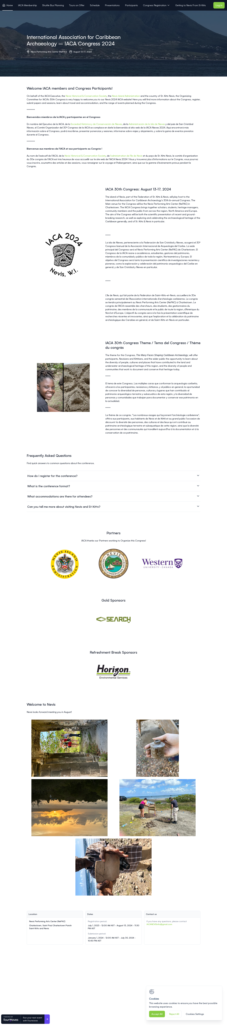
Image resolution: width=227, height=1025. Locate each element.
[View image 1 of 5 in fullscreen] (69, 748)
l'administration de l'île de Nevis (126, 155)
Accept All (157, 1014)
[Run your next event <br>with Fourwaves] (47, 1019)
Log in (219, 5)
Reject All (174, 1014)
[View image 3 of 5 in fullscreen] (69, 807)
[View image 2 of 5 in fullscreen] (157, 748)
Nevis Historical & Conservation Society (86, 95)
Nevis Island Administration (126, 95)
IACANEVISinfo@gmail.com (159, 924)
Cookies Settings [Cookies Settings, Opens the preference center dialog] (195, 1014)
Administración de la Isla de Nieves (147, 124)
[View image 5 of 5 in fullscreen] (113, 867)
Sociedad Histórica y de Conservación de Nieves (96, 124)
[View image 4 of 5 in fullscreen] (157, 807)
